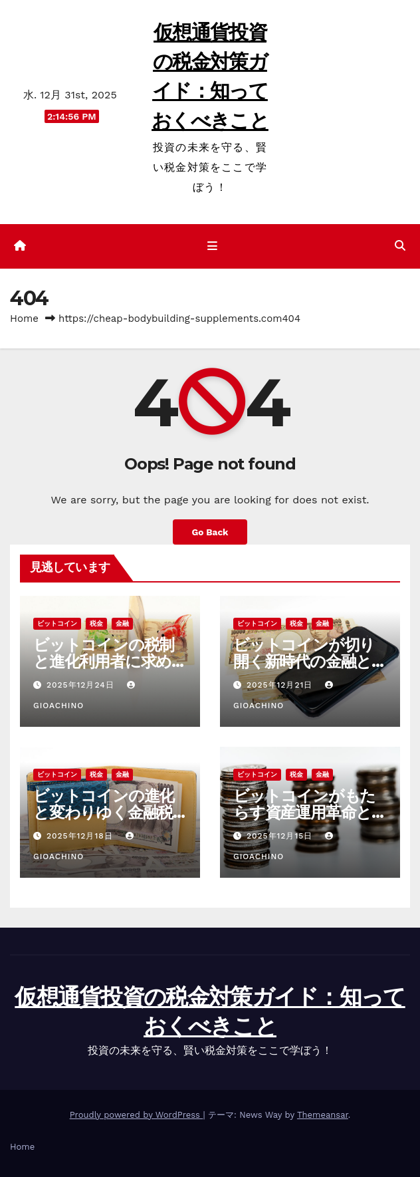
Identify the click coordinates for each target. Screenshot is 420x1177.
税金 (96, 623)
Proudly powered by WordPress (136, 1115)
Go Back (209, 532)
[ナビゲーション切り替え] (212, 246)
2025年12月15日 (281, 836)
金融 (122, 623)
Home (24, 319)
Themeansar (322, 1115)
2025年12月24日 (82, 685)
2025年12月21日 (281, 685)
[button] (400, 245)
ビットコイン (57, 623)
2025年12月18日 (81, 836)
